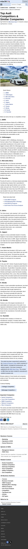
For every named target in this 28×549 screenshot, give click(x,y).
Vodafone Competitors (8, 464)
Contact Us (3, 514)
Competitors (5, 490)
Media (2, 528)
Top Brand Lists (6, 492)
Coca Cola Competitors (8, 399)
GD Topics (5, 496)
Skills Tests (5, 452)
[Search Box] (18, 4)
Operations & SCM (7, 441)
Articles (4, 494)
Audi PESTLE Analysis (10, 203)
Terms (2, 517)
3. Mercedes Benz (9, 96)
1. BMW (6, 92)
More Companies (6, 405)
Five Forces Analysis (8, 488)
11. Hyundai (7, 112)
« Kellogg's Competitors (7, 386)
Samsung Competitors (8, 466)
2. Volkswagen (8, 94)
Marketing (5, 439)
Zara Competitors (7, 472)
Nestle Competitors (6, 397)
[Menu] (1, 4)
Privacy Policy (4, 519)
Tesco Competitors (7, 468)
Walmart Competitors (7, 403)
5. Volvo (6, 100)
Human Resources (7, 443)
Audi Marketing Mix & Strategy (13, 201)
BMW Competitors (6, 401)
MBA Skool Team (13, 21)
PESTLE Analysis (7, 486)
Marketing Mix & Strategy (9, 484)
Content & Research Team (10, 363)
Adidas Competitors (7, 470)
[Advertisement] (14, 28)
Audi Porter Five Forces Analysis (13, 205)
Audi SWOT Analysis (10, 199)
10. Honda (7, 110)
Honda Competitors (7, 463)
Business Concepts (7, 481)
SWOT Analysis (6, 482)
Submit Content (6, 504)
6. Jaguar (7, 102)
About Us (25, 423)
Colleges (3, 525)
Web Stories (3, 539)
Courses (25, 1)
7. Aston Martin (8, 104)
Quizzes (2, 531)
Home (2, 508)
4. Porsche (7, 98)
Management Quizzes (8, 450)
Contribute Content (5, 522)
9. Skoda (6, 108)
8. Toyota (6, 106)
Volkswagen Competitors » (8, 390)
